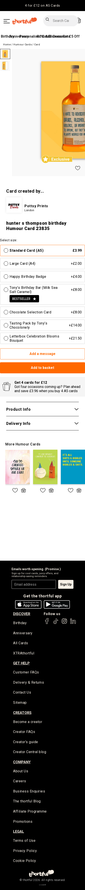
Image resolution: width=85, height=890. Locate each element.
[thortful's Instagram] (64, 623)
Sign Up (65, 584)
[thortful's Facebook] (47, 623)
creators (22, 713)
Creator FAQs (24, 732)
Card (37, 44)
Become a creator (27, 722)
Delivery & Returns (28, 682)
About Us (20, 771)
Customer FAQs (26, 672)
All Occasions (59, 36)
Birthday (7, 36)
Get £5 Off (71, 36)
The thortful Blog (27, 801)
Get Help (21, 663)
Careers (19, 781)
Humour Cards (22, 44)
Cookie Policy (24, 861)
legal (18, 831)
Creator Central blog (29, 752)
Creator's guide (25, 742)
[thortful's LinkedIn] (73, 623)
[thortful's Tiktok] (55, 623)
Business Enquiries (29, 791)
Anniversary (23, 633)
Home (7, 44)
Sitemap (20, 702)
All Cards (20, 643)
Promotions (22, 821)
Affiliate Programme (30, 811)
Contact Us (22, 692)
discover (21, 614)
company (22, 762)
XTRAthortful (23, 653)
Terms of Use (24, 840)
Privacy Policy (25, 851)
